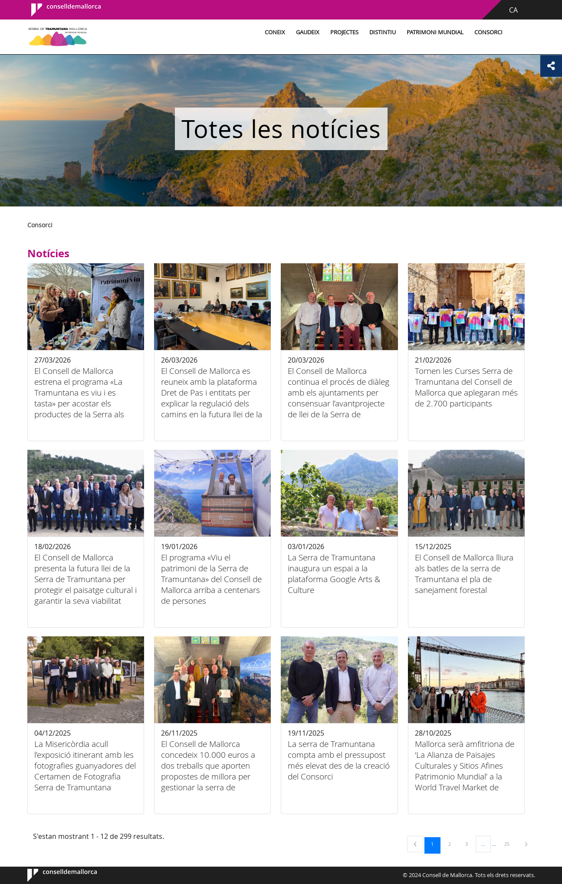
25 (510, 843)
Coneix (275, 32)
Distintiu (382, 32)
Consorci (488, 32)
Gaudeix (307, 32)
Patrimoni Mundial (435, 32)
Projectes (344, 32)
